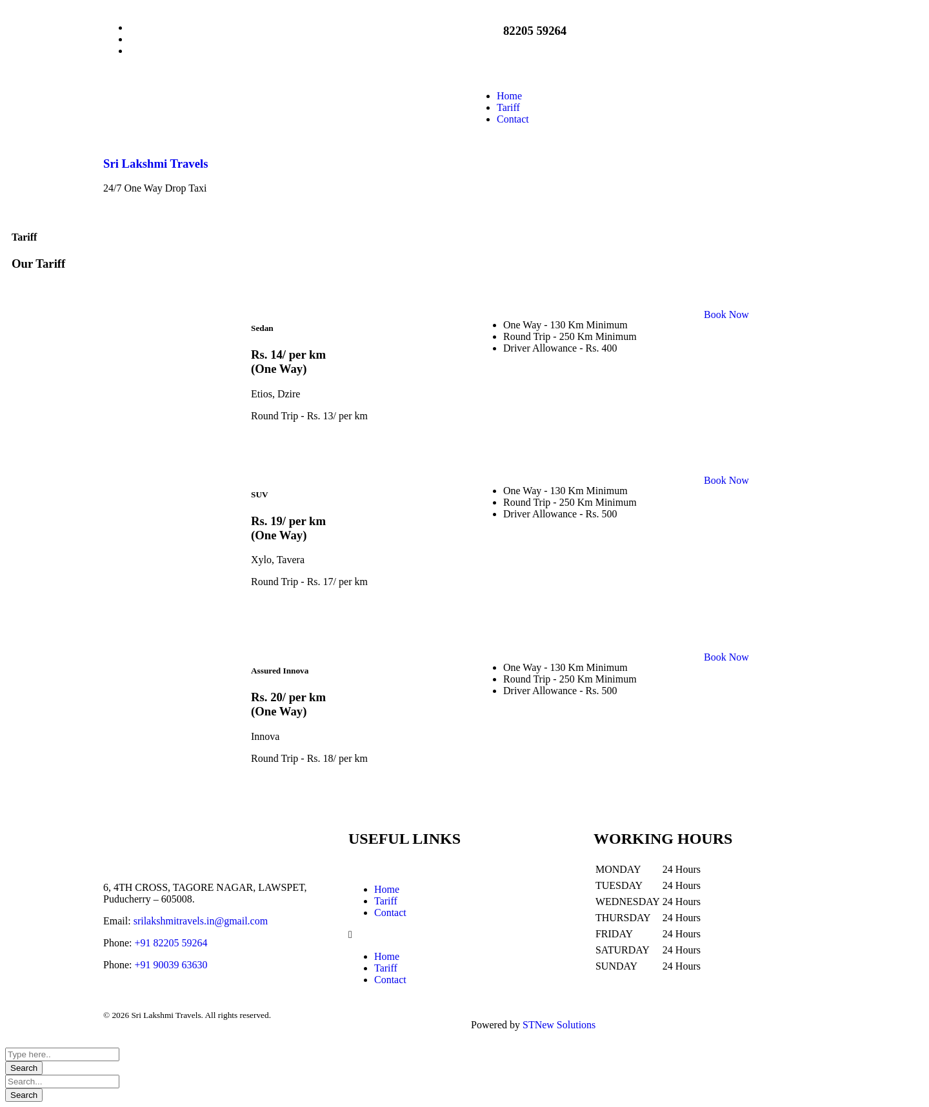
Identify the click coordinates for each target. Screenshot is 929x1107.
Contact (390, 912)
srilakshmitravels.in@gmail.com (201, 920)
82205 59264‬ (534, 30)
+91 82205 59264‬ (170, 942)
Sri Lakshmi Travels (155, 163)
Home (386, 889)
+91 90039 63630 (170, 964)
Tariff (385, 900)
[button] (464, 935)
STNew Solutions (559, 1024)
